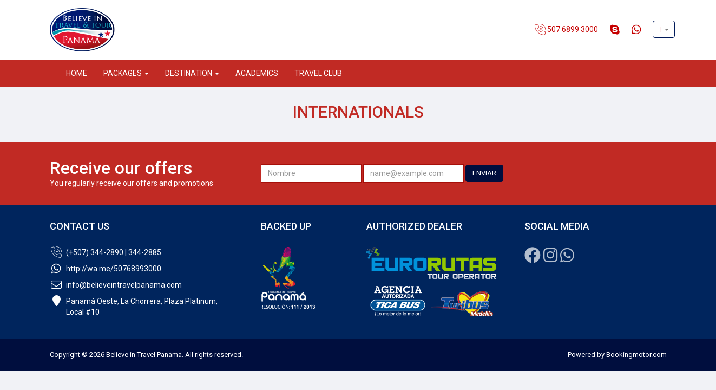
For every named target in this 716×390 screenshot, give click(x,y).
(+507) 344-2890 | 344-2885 (105, 252)
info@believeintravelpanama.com (116, 285)
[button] (664, 29)
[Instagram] (550, 258)
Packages (126, 73)
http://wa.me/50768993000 (105, 268)
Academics (256, 73)
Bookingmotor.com (636, 354)
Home (76, 73)
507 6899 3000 (566, 29)
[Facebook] (532, 258)
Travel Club (318, 73)
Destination (192, 73)
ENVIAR (484, 173)
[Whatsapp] (567, 258)
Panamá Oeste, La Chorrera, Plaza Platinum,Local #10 (134, 306)
